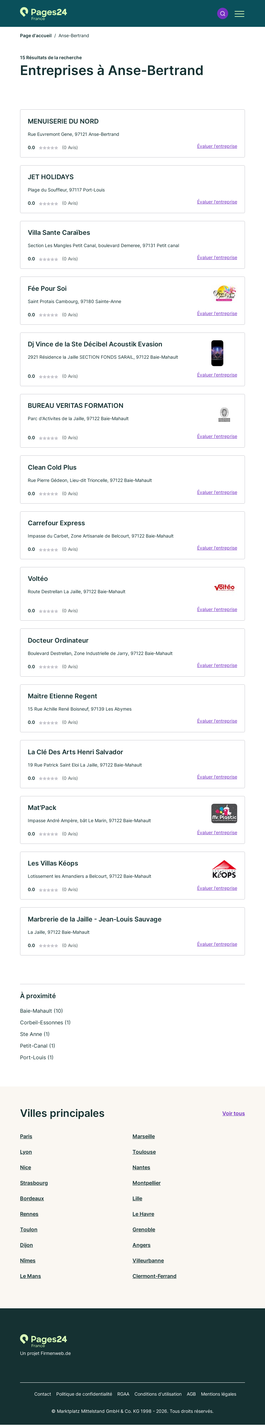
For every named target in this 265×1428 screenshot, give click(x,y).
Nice (25, 1170)
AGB (191, 1397)
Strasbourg (34, 1186)
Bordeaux (32, 1201)
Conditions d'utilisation (158, 1397)
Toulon (28, 1232)
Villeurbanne (148, 1263)
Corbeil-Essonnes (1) (45, 1025)
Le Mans (30, 1279)
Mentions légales (218, 1397)
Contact (42, 1397)
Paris (26, 1139)
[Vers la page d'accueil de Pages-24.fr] (43, 13)
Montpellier (146, 1186)
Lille (137, 1201)
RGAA (123, 1397)
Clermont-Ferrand (154, 1279)
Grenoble (143, 1232)
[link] (132, 133)
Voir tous (233, 1116)
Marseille (143, 1139)
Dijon (26, 1248)
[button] (222, 13)
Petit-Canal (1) (37, 1048)
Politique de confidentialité (84, 1397)
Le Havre (143, 1217)
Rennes (29, 1217)
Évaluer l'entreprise (217, 146)
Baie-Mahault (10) (41, 1013)
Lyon (26, 1155)
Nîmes (28, 1263)
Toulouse (144, 1155)
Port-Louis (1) (37, 1060)
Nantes (141, 1170)
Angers (141, 1248)
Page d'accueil (36, 35)
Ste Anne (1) (35, 1037)
